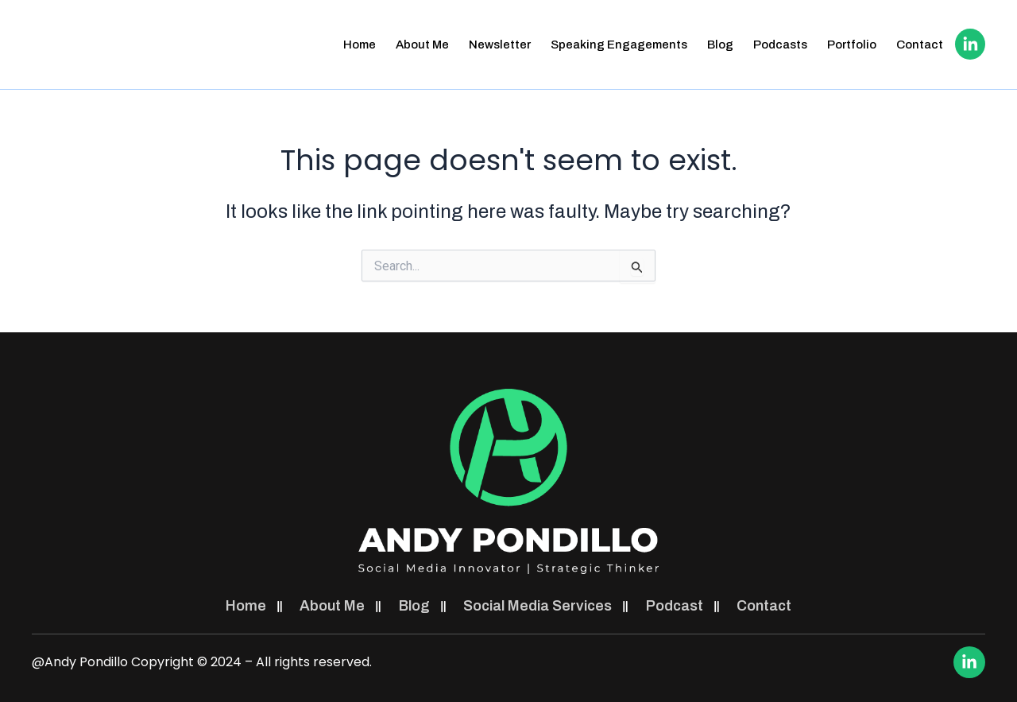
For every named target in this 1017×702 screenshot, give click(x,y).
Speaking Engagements (617, 44)
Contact (918, 44)
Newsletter (498, 44)
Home (358, 44)
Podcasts (779, 44)
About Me (420, 44)
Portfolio (850, 44)
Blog (719, 44)
